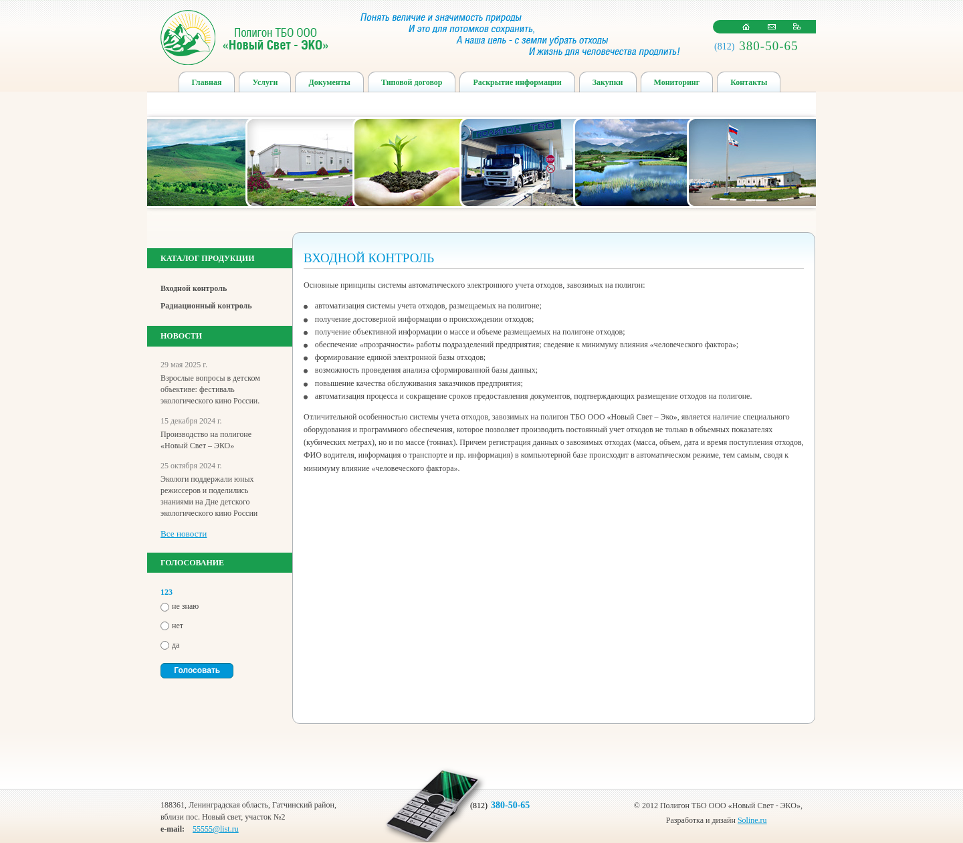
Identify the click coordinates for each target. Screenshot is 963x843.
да (175, 645)
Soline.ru (752, 820)
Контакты (748, 82)
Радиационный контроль (206, 305)
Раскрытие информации (517, 82)
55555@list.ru (216, 829)
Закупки (608, 82)
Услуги (265, 82)
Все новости (183, 534)
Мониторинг (677, 82)
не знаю (185, 606)
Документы (329, 82)
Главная (207, 82)
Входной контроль (193, 288)
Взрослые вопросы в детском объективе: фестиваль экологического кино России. (210, 389)
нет (177, 625)
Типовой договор (412, 82)
